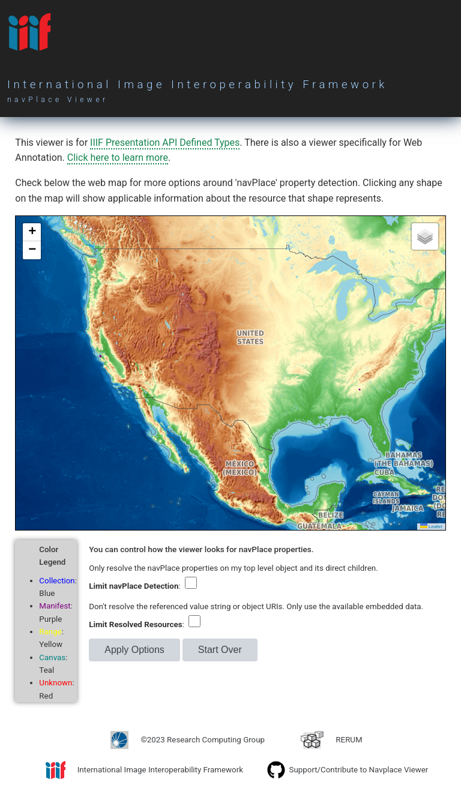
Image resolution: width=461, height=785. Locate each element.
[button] (32, 232)
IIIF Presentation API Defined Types (165, 142)
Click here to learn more (117, 157)
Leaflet (431, 526)
